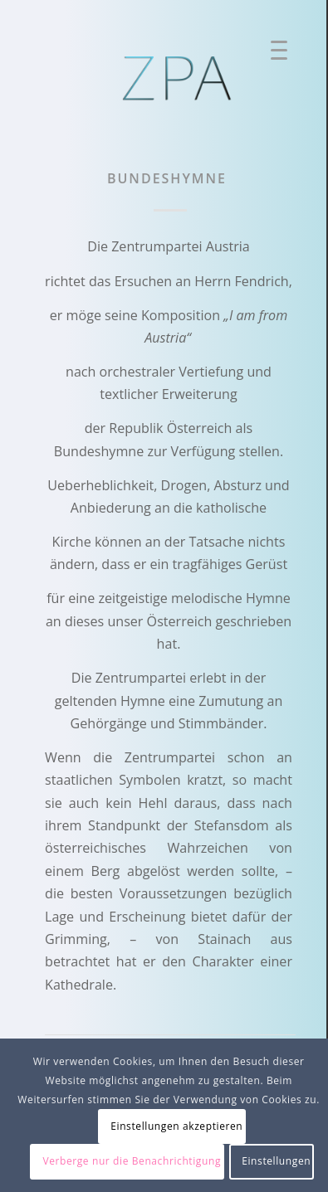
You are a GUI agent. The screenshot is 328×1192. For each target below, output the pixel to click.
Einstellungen (276, 1161)
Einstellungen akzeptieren (176, 1126)
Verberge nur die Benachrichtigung (131, 1161)
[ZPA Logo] (179, 79)
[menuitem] (273, 54)
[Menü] (272, 54)
